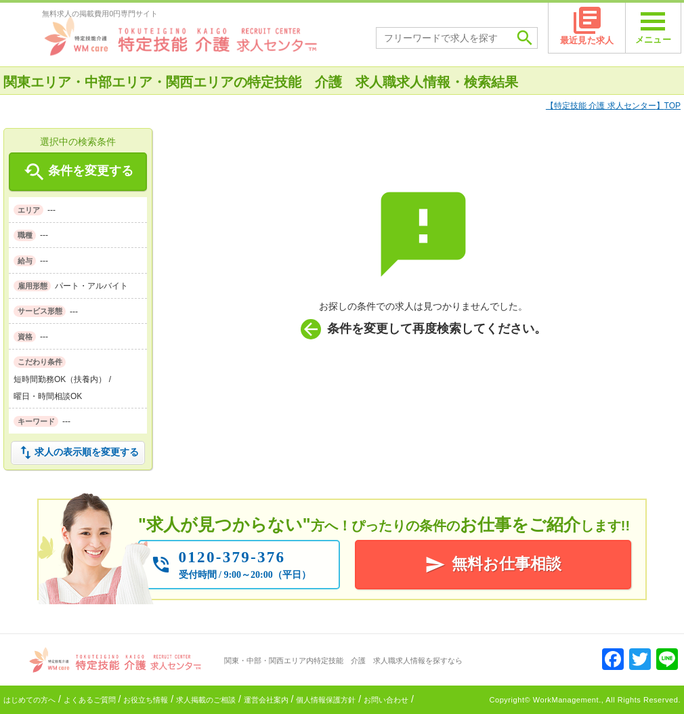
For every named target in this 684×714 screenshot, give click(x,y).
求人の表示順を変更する (78, 452)
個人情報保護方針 (326, 700)
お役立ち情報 (145, 700)
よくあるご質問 (90, 700)
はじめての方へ (29, 700)
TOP (613, 105)
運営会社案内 (266, 700)
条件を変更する (77, 172)
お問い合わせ (386, 700)
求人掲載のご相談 (206, 700)
